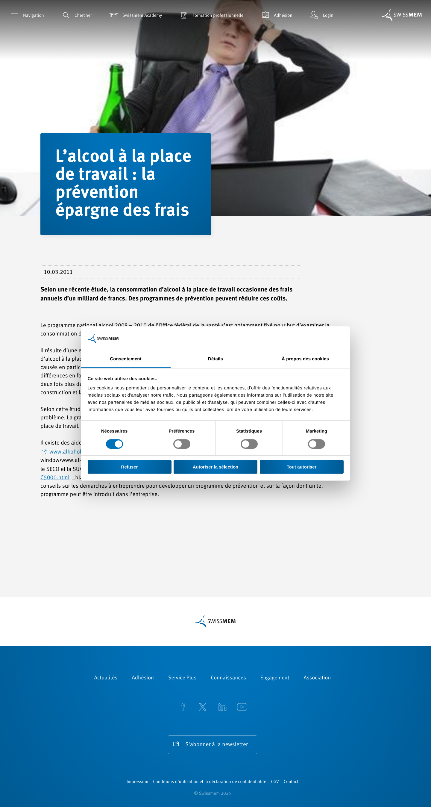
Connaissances (228, 678)
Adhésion (276, 15)
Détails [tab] (215, 359)
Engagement (274, 678)
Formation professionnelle (210, 15)
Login (321, 15)
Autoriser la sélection (216, 466)
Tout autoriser (302, 466)
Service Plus (182, 678)
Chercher (76, 15)
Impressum (137, 782)
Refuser (129, 466)
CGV (275, 782)
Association (317, 678)
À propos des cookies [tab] (305, 359)
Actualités (106, 678)
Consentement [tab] (125, 359)
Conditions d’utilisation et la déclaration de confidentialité (209, 782)
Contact (291, 782)
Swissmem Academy (135, 15)
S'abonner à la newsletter (216, 745)
